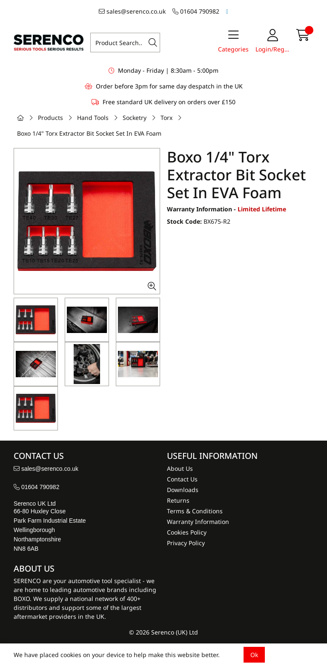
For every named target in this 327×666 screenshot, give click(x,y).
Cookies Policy (187, 532)
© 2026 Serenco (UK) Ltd (163, 632)
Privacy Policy (186, 543)
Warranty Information (198, 522)
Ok (254, 655)
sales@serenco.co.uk (132, 11)
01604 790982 (195, 11)
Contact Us (182, 479)
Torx (166, 118)
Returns (178, 500)
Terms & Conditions (195, 511)
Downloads (182, 490)
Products (50, 118)
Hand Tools (93, 118)
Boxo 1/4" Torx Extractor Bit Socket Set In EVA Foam (89, 133)
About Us (180, 468)
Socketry (134, 118)
